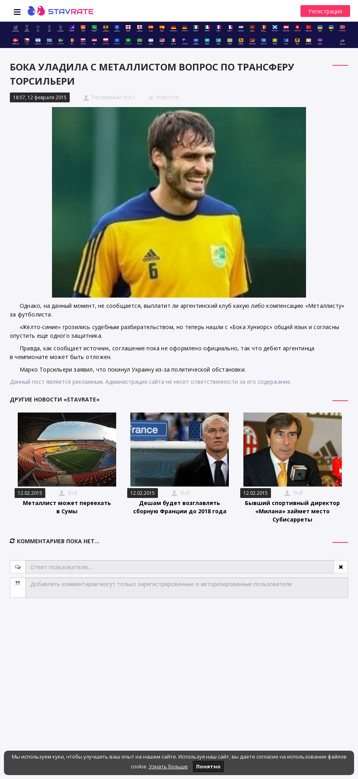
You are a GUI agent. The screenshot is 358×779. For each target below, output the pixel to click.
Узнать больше (168, 766)
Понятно (208, 766)
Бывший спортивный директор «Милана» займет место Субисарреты (292, 511)
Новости (167, 97)
